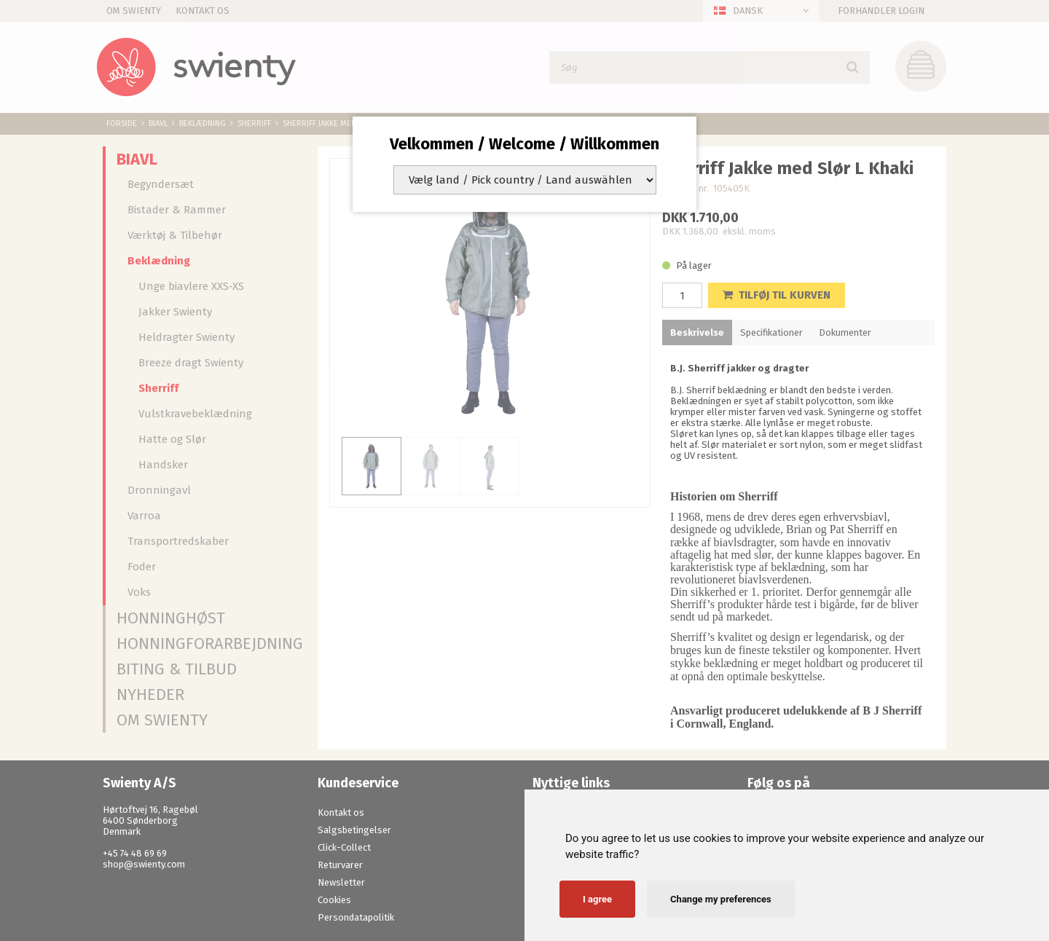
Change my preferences (720, 899)
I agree (597, 899)
